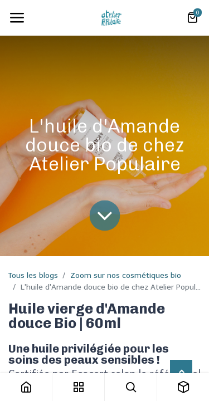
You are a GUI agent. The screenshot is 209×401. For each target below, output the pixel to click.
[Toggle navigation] (16, 17)
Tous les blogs (33, 275)
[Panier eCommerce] (192, 17)
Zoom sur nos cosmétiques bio (125, 275)
